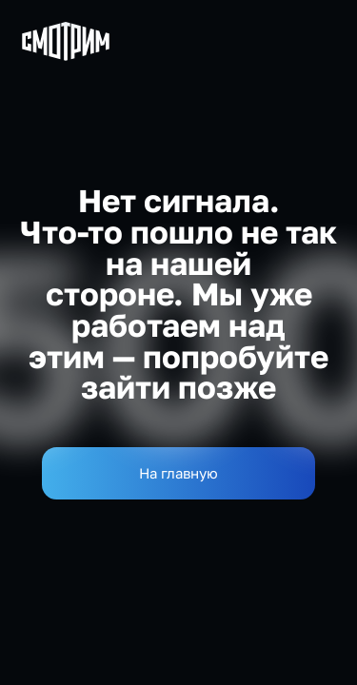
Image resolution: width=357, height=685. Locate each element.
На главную (178, 472)
